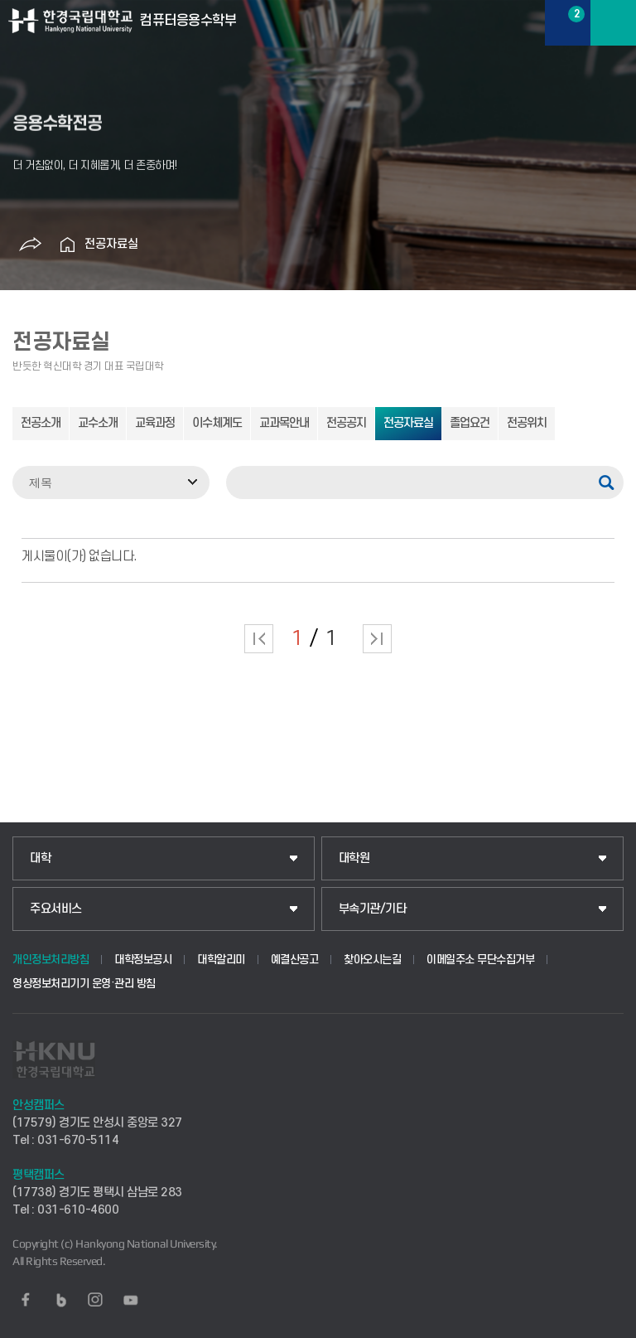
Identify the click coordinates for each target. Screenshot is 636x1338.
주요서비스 (56, 909)
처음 (258, 638)
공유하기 (30, 244)
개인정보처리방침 (50, 959)
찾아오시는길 (372, 959)
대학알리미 (221, 959)
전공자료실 (111, 244)
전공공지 (346, 423)
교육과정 (155, 423)
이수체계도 (217, 423)
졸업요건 (469, 423)
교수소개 (98, 423)
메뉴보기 (613, 23)
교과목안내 (284, 423)
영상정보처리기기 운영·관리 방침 (84, 983)
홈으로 (67, 244)
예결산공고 (295, 959)
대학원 (354, 858)
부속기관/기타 (373, 909)
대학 (40, 858)
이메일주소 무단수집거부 (480, 959)
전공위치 (527, 423)
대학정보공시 (142, 959)
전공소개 (40, 423)
